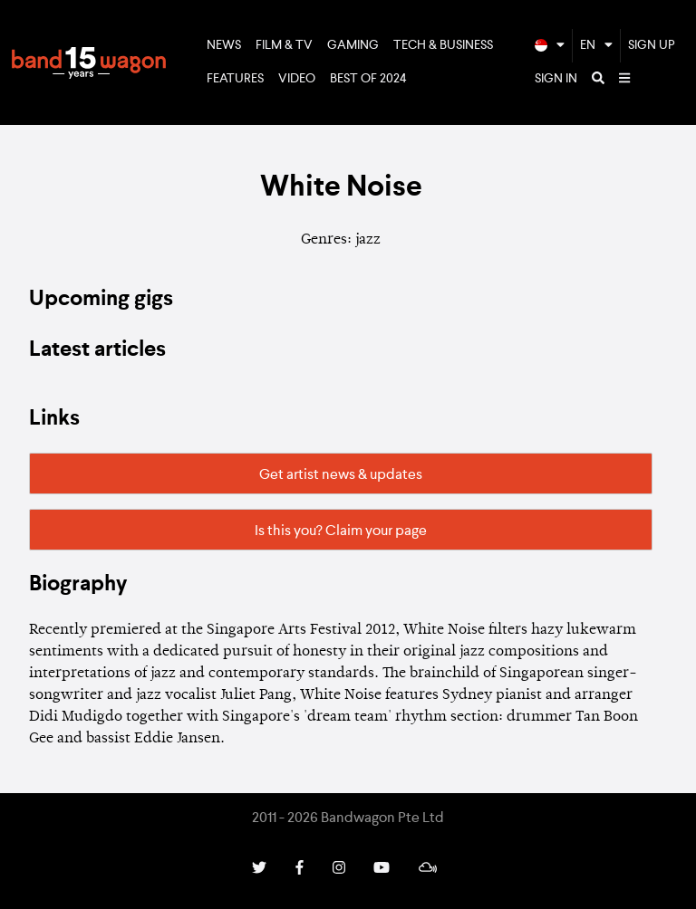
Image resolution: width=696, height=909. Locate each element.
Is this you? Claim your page (341, 531)
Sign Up (651, 45)
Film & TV (284, 45)
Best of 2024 (368, 78)
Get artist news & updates (340, 475)
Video (296, 78)
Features (235, 78)
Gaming (353, 45)
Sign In (556, 78)
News (224, 45)
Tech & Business (443, 45)
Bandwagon (88, 62)
